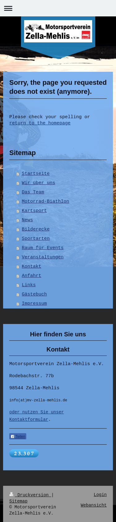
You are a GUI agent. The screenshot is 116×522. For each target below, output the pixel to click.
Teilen (18, 437)
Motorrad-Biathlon (45, 202)
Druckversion (30, 495)
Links (29, 285)
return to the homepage (40, 123)
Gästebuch (34, 294)
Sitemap (18, 500)
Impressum (34, 304)
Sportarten (36, 239)
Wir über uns (38, 183)
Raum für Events (43, 248)
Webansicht (94, 505)
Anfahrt (31, 276)
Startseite (36, 174)
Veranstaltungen (43, 257)
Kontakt (31, 267)
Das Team (33, 192)
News (27, 220)
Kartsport (34, 211)
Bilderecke (36, 229)
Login (100, 495)
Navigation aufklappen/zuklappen (58, 8)
